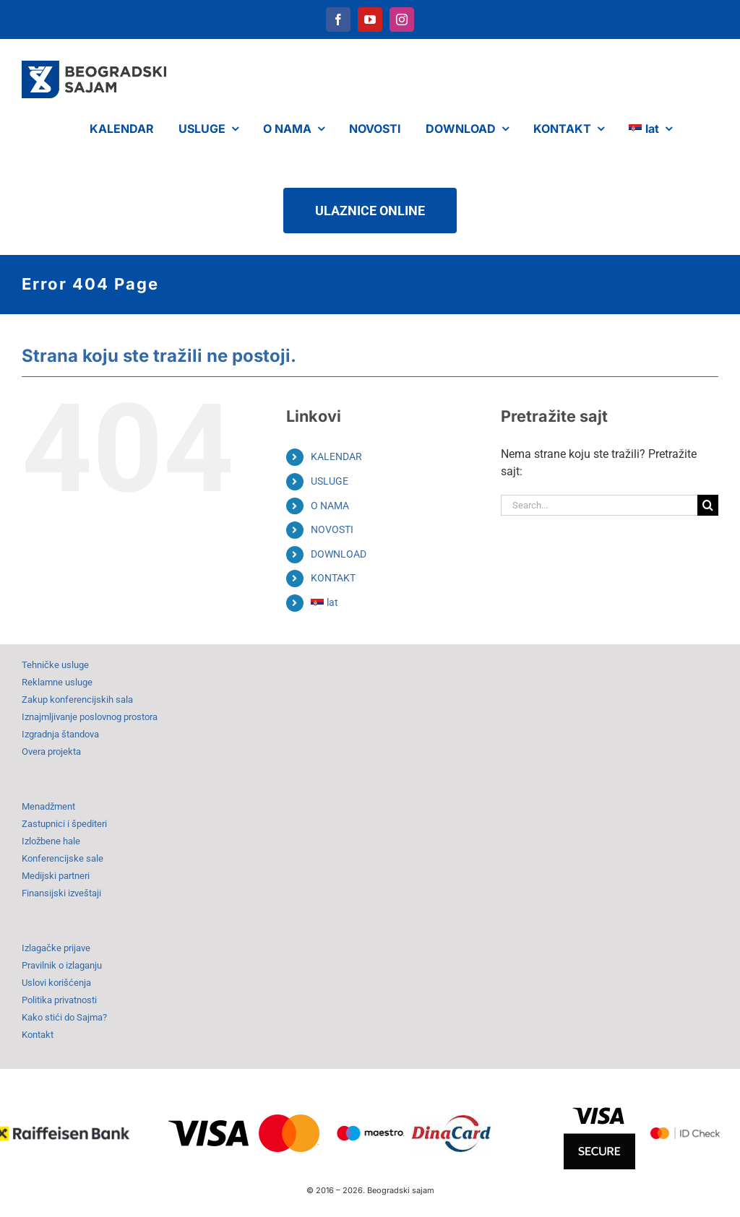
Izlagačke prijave (56, 948)
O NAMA (330, 505)
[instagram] (402, 19)
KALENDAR (336, 456)
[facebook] (338, 19)
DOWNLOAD (338, 554)
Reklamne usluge (57, 682)
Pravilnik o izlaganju (62, 965)
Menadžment (48, 806)
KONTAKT (333, 578)
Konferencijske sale (62, 858)
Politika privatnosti (59, 1000)
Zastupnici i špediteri (64, 823)
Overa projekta (51, 751)
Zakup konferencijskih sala (77, 699)
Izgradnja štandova (60, 734)
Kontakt (37, 1034)
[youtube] (370, 19)
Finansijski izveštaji (61, 893)
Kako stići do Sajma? (64, 1017)
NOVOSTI (332, 529)
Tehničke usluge (55, 664)
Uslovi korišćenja (56, 982)
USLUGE (329, 481)
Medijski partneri (56, 875)
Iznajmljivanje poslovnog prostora (90, 716)
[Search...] (599, 505)
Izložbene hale (51, 841)
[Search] (707, 505)
